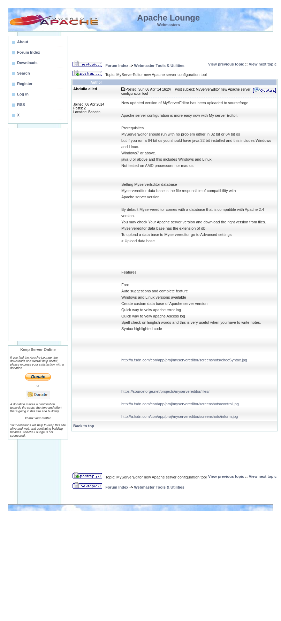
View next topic (263, 64)
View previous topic (226, 64)
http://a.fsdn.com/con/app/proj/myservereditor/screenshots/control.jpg (180, 404)
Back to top (83, 426)
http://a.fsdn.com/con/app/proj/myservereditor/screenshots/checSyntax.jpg (184, 360)
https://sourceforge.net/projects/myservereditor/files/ (165, 391)
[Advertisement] (38, 234)
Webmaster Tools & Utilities (159, 65)
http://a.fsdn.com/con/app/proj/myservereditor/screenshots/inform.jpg (179, 416)
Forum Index (116, 65)
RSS (21, 104)
